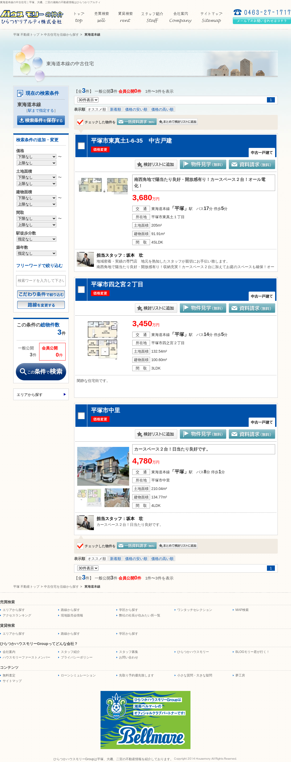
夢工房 (240, 675)
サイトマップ (12, 681)
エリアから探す (30, 394)
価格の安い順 (136, 109)
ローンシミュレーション (78, 675)
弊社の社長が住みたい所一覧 (139, 615)
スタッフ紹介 (70, 652)
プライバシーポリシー (77, 657)
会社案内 (9, 652)
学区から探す (128, 610)
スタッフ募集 (128, 652)
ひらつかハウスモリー (193, 652)
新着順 (115, 109)
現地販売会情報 (72, 615)
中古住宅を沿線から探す (61, 34)
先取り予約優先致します (136, 675)
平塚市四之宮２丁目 (117, 284)
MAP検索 (242, 610)
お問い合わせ (128, 657)
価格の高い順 (162, 109)
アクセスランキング (17, 615)
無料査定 (9, 675)
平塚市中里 (105, 410)
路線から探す (70, 610)
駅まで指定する (41, 110)
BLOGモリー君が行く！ (252, 652)
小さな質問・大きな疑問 (194, 675)
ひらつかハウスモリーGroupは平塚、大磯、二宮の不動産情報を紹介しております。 (113, 759)
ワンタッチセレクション (194, 610)
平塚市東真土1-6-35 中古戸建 (131, 140)
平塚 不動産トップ (26, 34)
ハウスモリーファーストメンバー (26, 657)
